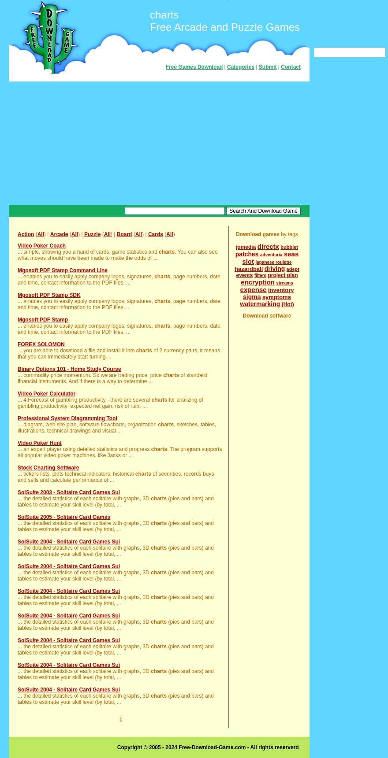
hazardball (249, 269)
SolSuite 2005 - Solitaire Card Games (64, 517)
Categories (240, 67)
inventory (281, 290)
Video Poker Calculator (46, 394)
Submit (268, 67)
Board (124, 234)
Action (26, 234)
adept (293, 269)
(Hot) (288, 304)
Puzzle (92, 234)
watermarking (260, 303)
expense (253, 289)
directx (268, 246)
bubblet (289, 247)
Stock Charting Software (48, 468)
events (244, 275)
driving (275, 268)
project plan (283, 275)
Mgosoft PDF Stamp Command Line (63, 270)
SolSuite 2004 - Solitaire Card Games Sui (69, 542)
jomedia (246, 247)
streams (284, 283)
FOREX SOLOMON (41, 344)
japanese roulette (273, 262)
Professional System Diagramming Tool (67, 418)
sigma (252, 296)
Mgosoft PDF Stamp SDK (49, 295)
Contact (291, 67)
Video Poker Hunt (40, 443)
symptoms (276, 297)
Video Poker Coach (42, 246)
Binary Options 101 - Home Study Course (69, 369)
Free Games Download (194, 67)
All (40, 234)
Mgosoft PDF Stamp (43, 320)
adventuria (271, 254)
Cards (155, 234)
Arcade (59, 234)
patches (247, 254)
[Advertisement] (159, 143)
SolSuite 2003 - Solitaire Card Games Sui (69, 492)
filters (260, 275)
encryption (258, 282)
